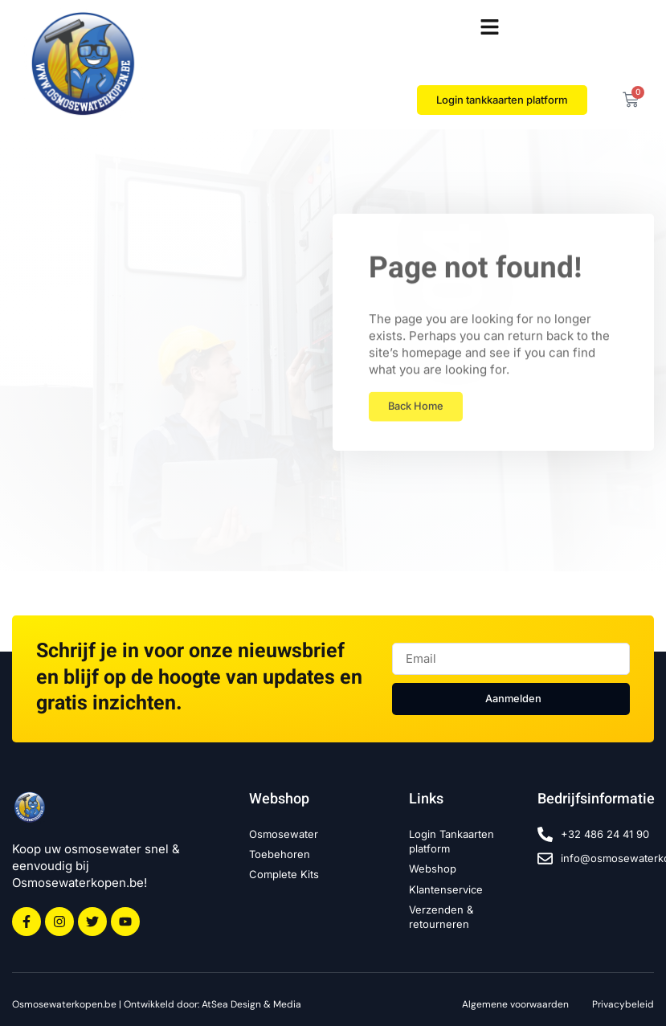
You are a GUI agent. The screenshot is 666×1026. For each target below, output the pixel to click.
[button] (490, 27)
